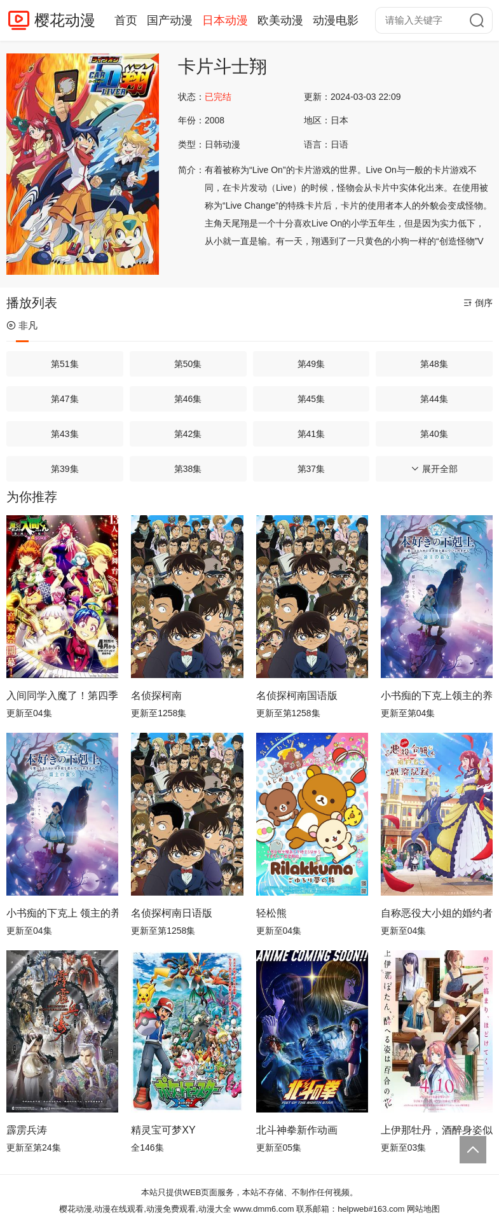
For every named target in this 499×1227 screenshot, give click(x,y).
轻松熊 (271, 913)
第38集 (188, 469)
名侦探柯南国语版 (297, 695)
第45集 (311, 399)
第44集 (434, 399)
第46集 (188, 399)
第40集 (434, 434)
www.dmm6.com (263, 1209)
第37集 (311, 469)
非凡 (22, 325)
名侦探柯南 (156, 695)
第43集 (65, 434)
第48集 (434, 364)
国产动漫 (170, 20)
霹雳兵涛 (26, 1130)
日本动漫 (225, 20)
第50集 (188, 364)
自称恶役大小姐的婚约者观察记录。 (437, 913)
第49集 (311, 364)
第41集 (311, 434)
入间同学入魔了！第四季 (62, 695)
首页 (125, 20)
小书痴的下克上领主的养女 (437, 695)
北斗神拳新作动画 (297, 1130)
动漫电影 (336, 20)
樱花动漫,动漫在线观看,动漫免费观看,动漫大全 (145, 1209)
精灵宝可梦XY (163, 1130)
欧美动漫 (280, 20)
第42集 (188, 434)
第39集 (65, 469)
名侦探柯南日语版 (171, 913)
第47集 (65, 399)
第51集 (65, 364)
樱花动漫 (64, 20)
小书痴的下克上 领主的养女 (62, 913)
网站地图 (423, 1209)
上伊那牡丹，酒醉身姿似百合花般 (437, 1130)
